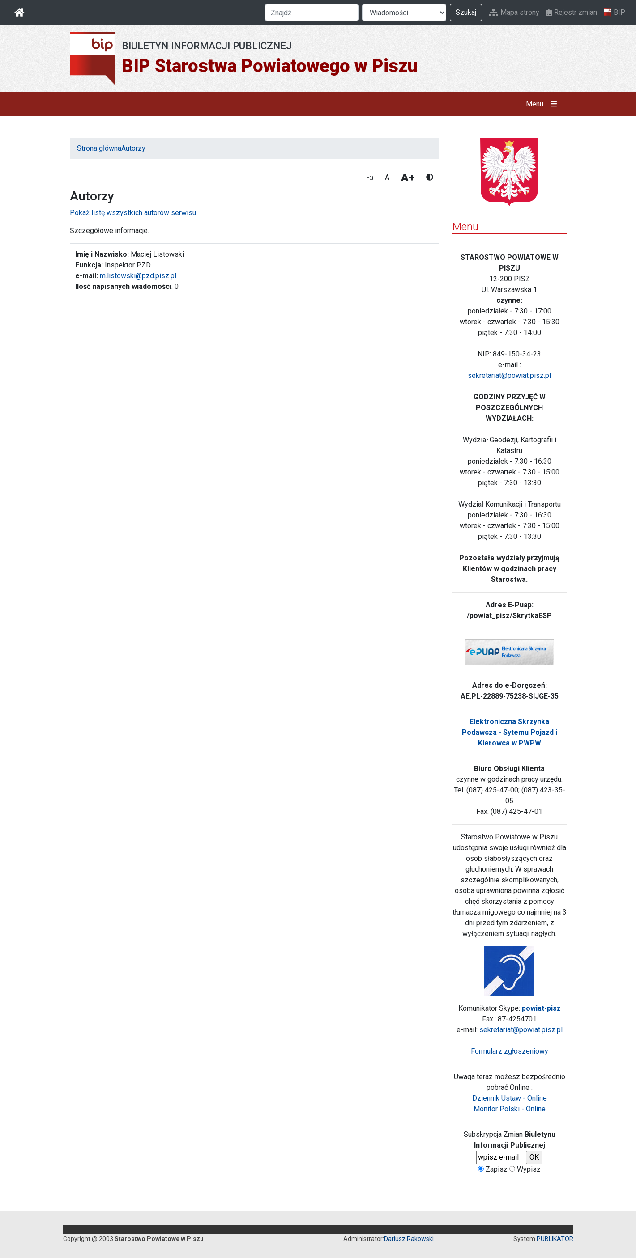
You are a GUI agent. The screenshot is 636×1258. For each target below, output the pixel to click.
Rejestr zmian (571, 12)
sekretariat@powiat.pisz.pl (509, 375)
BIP (614, 12)
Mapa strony (514, 12)
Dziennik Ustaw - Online (509, 1098)
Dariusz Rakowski (409, 1238)
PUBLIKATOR (555, 1238)
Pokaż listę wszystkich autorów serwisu (133, 212)
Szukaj (466, 12)
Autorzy (133, 148)
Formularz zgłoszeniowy (509, 1051)
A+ (407, 177)
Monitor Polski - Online (510, 1109)
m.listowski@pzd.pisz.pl (138, 275)
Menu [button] (543, 104)
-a (370, 177)
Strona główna (99, 148)
